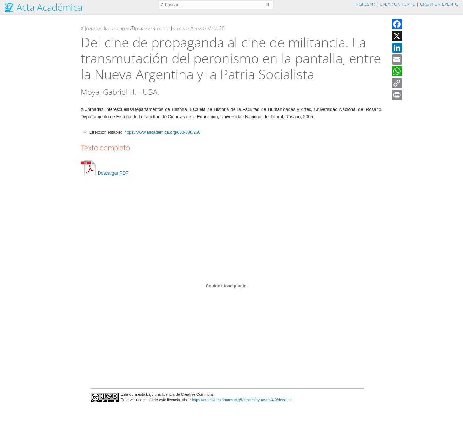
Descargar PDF (104, 173)
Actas (196, 28)
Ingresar (364, 4)
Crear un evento (439, 4)
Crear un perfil (397, 4)
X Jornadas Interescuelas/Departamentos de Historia (133, 28)
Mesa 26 (216, 28)
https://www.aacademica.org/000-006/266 (162, 132)
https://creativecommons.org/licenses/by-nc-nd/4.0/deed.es (242, 400)
